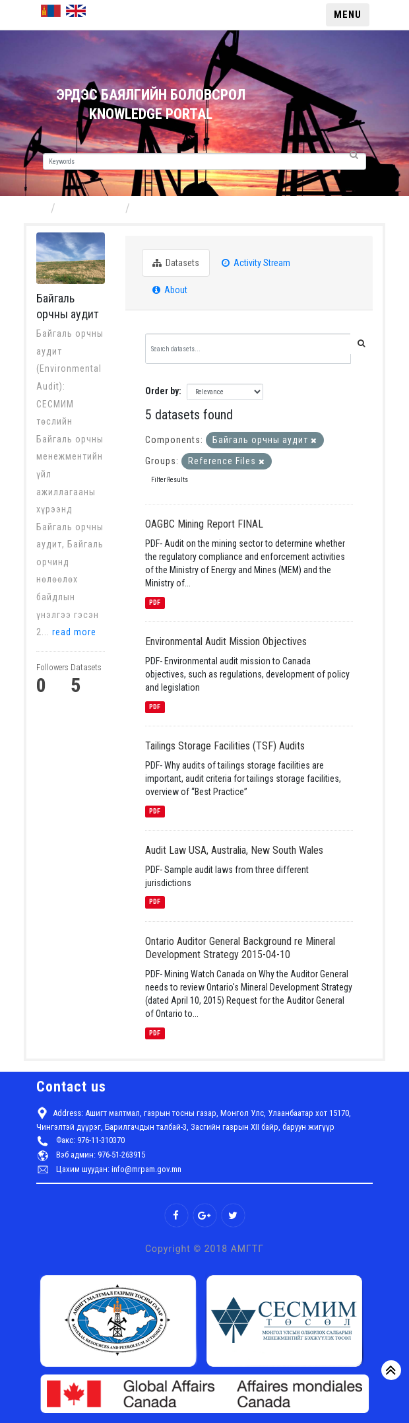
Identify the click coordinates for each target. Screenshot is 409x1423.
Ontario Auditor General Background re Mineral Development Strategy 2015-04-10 (240, 948)
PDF (154, 602)
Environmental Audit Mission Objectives (226, 641)
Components (91, 208)
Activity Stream (256, 263)
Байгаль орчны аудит (190, 208)
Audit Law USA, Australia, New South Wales (234, 850)
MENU (348, 14)
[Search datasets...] (248, 348)
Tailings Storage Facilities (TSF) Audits (225, 746)
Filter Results (169, 479)
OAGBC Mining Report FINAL (204, 524)
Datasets (175, 263)
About (169, 290)
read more (74, 632)
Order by (162, 391)
